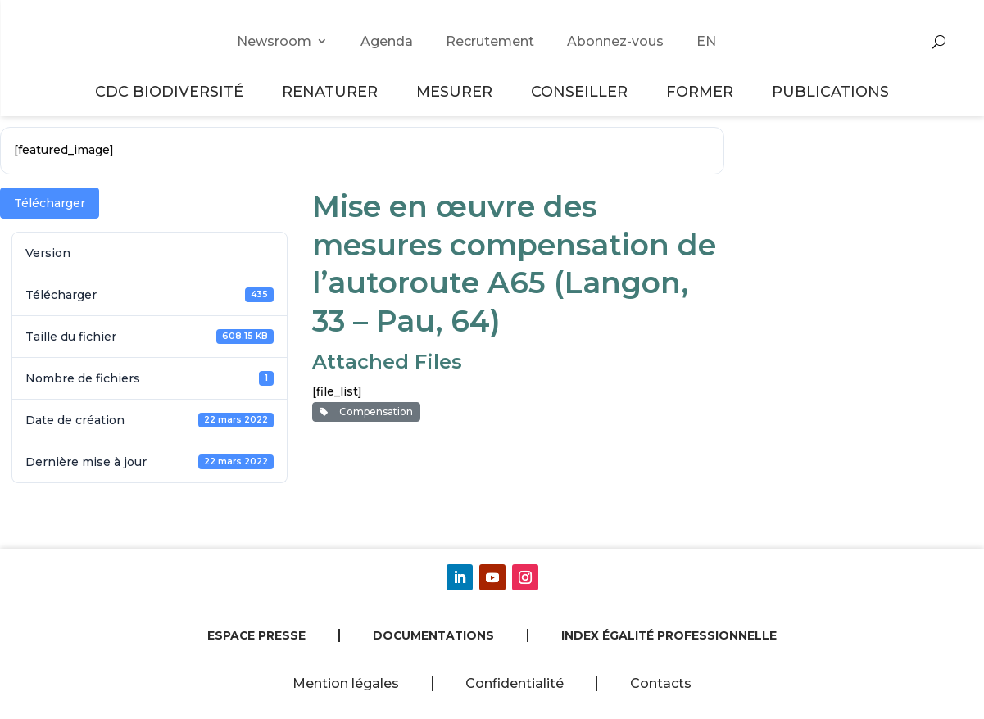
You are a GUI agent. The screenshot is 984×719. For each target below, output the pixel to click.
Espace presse (256, 635)
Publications (830, 91)
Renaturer (332, 91)
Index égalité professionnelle (669, 635)
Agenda (386, 41)
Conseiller (582, 91)
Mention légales (345, 683)
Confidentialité (514, 683)
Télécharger (49, 203)
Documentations (433, 635)
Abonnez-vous (615, 41)
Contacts (661, 683)
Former (702, 91)
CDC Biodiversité (171, 91)
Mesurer (456, 91)
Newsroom (274, 41)
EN (706, 41)
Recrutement (490, 41)
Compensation (366, 411)
